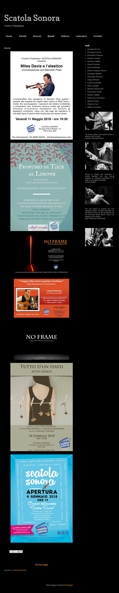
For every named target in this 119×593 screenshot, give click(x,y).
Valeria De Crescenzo (96, 98)
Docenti (37, 36)
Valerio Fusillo (93, 101)
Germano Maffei (93, 61)
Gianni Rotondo (93, 67)
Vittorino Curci (93, 104)
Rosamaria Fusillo (94, 92)
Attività (22, 36)
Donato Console (93, 58)
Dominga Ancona (94, 52)
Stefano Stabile (93, 95)
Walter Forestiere (94, 107)
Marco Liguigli (92, 86)
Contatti (97, 36)
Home (9, 36)
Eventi (51, 36)
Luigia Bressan (93, 80)
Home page (41, 564)
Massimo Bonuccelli (95, 89)
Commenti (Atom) (19, 570)
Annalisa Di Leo (93, 49)
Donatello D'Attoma (95, 55)
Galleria (65, 36)
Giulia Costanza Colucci (96, 71)
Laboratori (81, 36)
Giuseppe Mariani (94, 74)
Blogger (70, 585)
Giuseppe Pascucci (95, 77)
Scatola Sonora (32, 18)
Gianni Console (93, 64)
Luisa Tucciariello (94, 83)
